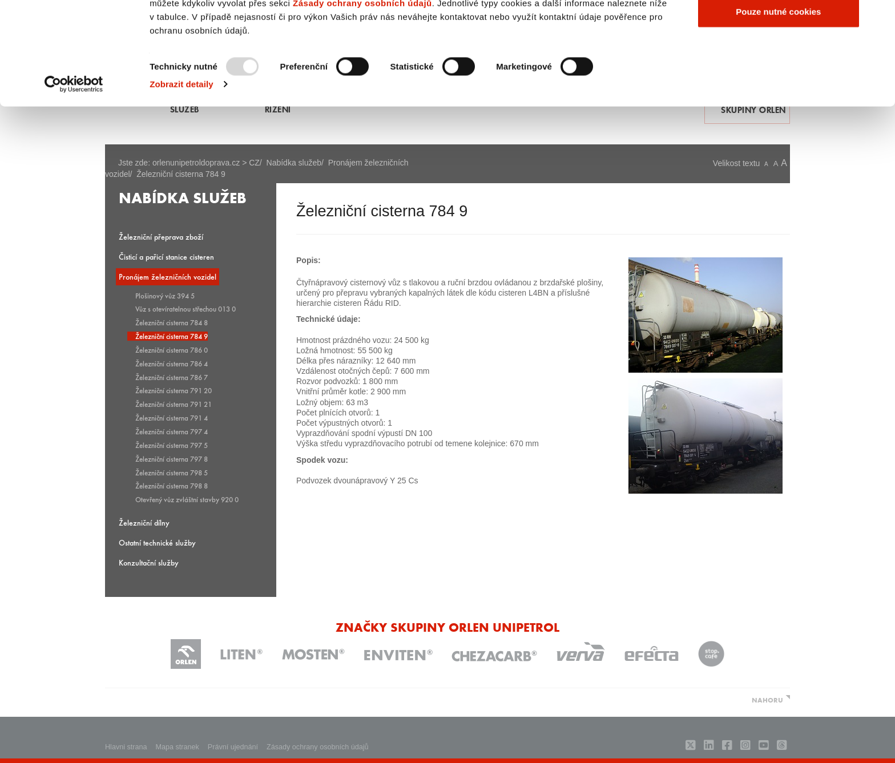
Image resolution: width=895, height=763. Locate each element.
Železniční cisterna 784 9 (171, 336)
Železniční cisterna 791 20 (173, 390)
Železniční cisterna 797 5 (171, 445)
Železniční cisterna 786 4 (171, 363)
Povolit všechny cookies (778, 30)
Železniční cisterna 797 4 (171, 431)
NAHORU (767, 699)
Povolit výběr (778, 67)
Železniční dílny (144, 522)
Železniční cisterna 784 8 (171, 322)
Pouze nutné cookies (778, 105)
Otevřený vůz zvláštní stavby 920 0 (187, 499)
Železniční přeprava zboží (161, 236)
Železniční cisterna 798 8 (171, 485)
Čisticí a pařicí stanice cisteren (166, 256)
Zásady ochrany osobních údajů (362, 96)
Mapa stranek (177, 747)
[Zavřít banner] (877, 18)
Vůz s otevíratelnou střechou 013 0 (185, 308)
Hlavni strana (126, 747)
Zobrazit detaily (181, 178)
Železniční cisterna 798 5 (171, 472)
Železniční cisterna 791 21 (173, 404)
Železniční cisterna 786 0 (171, 349)
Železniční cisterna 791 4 (171, 417)
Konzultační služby (149, 562)
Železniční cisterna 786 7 (171, 377)
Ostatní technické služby (157, 542)
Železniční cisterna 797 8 (171, 458)
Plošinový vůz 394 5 (165, 295)
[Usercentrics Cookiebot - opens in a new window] (74, 178)
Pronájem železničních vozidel (167, 276)
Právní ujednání (233, 747)
